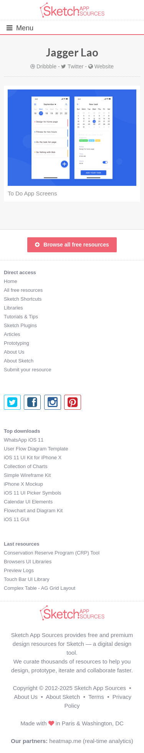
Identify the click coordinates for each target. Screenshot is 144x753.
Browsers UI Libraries (27, 561)
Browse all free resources (72, 245)
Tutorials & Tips (21, 316)
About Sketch (18, 361)
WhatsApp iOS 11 (23, 440)
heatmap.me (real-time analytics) (91, 741)
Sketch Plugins (20, 325)
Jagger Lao (72, 52)
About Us (14, 352)
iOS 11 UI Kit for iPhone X (32, 457)
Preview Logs (19, 570)
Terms (96, 696)
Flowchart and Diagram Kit (33, 510)
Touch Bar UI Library (27, 579)
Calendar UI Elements (28, 502)
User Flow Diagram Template (36, 449)
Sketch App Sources (100, 688)
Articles (12, 334)
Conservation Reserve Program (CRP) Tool (51, 553)
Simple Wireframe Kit (27, 475)
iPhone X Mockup (23, 484)
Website (104, 66)
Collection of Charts (25, 466)
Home (10, 281)
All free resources (23, 290)
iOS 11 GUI (16, 519)
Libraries (13, 308)
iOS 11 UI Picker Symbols (32, 493)
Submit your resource (27, 369)
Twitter (75, 66)
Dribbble (46, 66)
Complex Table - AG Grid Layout (39, 588)
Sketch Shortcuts (22, 299)
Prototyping (16, 343)
